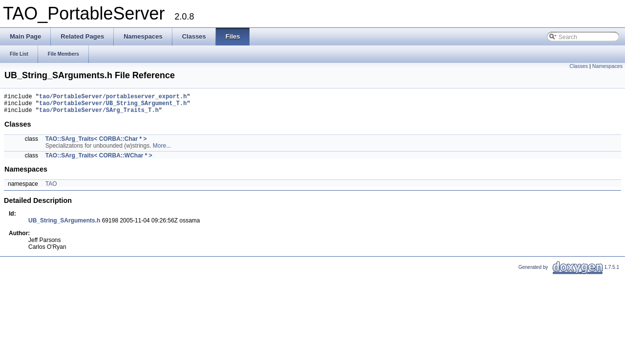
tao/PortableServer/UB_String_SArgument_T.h (113, 106)
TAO (51, 188)
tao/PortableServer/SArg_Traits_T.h (99, 114)
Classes (578, 66)
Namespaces (607, 66)
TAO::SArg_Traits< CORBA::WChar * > (98, 159)
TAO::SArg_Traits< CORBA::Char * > (96, 143)
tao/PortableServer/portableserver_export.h (113, 97)
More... (162, 150)
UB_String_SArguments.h (64, 224)
